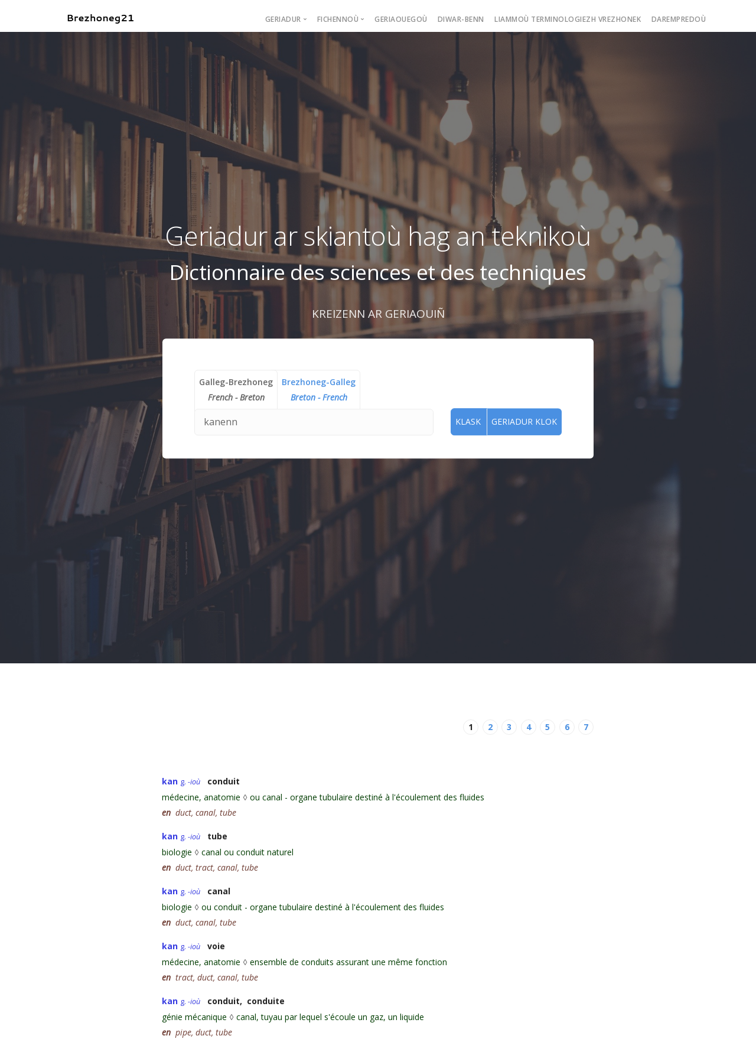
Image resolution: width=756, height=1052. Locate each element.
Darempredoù (678, 19)
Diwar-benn (461, 19)
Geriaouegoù (401, 19)
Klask (468, 421)
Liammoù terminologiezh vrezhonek (567, 19)
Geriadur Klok (524, 421)
